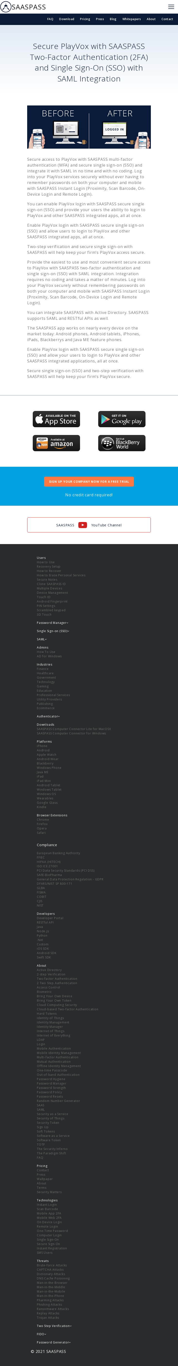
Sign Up (43, 1127)
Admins (43, 647)
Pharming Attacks (50, 1300)
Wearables (45, 798)
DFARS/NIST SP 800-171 (55, 884)
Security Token (48, 1123)
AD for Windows (49, 656)
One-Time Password (52, 1231)
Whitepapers (131, 19)
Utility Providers (49, 699)
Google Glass (47, 803)
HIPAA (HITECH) (49, 862)
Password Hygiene (51, 1079)
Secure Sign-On (48, 1244)
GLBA (41, 888)
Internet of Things (50, 1031)
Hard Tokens (47, 1014)
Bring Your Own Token (54, 1000)
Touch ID (43, 597)
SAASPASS (23, 7)
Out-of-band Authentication (58, 1075)
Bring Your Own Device (55, 996)
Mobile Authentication (54, 1048)
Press (100, 19)
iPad (40, 776)
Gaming (43, 686)
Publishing (45, 704)
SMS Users (45, 1253)
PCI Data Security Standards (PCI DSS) (66, 870)
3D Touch (44, 614)
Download (66, 19)
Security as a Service (52, 1114)
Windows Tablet (49, 789)
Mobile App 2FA (49, 1213)
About (151, 19)
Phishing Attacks (49, 1304)
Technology (46, 682)
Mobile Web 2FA (49, 1218)
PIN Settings (46, 606)
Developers (46, 914)
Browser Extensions (52, 815)
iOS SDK (43, 949)
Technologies (47, 1200)
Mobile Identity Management (59, 1053)
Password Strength (51, 1088)
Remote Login (47, 1226)
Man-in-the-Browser (52, 1283)
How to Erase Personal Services (61, 575)
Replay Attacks (48, 1313)
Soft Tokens (46, 1131)
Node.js (43, 931)
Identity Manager (50, 1027)
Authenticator (48, 716)
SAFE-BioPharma (49, 875)
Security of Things (50, 1118)
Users (41, 558)
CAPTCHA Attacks (50, 1270)
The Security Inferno (52, 1149)
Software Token (49, 1140)
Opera (42, 828)
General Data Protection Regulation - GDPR (70, 879)
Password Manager (51, 1083)
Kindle (42, 807)
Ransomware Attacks (53, 1309)
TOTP (41, 1144)
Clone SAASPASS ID (51, 584)
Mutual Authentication (54, 1062)
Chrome (43, 820)
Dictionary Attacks (51, 1274)
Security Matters (49, 1192)
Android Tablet (48, 785)
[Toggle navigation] (171, 7)
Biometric (44, 992)
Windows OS (46, 794)
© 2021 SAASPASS (48, 1351)
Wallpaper (45, 1179)
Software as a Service (53, 1136)
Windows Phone (49, 768)
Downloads (45, 725)
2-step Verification (51, 974)
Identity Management (53, 1022)
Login (41, 1044)
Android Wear (48, 759)
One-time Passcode (52, 1070)
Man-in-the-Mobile (51, 1291)
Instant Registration (52, 1248)
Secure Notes (47, 580)
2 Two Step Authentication (57, 983)
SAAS (40, 1105)
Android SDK (47, 953)
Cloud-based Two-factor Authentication (67, 1009)
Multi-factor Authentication (58, 1057)
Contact (167, 19)
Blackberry (45, 763)
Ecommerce (46, 708)
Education (44, 691)
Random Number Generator (58, 1101)
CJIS (39, 901)
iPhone (42, 746)
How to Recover (49, 571)
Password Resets (50, 1096)
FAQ (50, 19)
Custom (43, 944)
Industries (44, 664)
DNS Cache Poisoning (53, 1278)
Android (43, 750)
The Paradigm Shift (51, 1153)
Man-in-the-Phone (50, 1296)
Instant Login (47, 1205)
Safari (41, 833)
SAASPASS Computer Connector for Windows (71, 733)
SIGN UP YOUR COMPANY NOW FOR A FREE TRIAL (89, 482)
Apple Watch (47, 755)
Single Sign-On (48, 1239)
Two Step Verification (54, 1326)
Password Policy (49, 1092)
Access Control (48, 987)
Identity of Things (50, 1018)
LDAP (41, 1040)
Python (42, 935)
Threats (43, 1261)
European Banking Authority (58, 853)
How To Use (46, 652)
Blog (113, 19)
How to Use (46, 562)
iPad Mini (44, 781)
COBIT (42, 897)
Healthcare (45, 673)
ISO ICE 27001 (47, 866)
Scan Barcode (47, 1209)
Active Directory (49, 970)
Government (46, 677)
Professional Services (53, 695)
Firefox (42, 824)
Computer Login (49, 1235)
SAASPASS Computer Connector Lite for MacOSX (74, 729)
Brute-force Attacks (52, 1265)
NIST (40, 905)
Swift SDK (44, 957)
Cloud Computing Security (57, 1005)
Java (40, 927)
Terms (42, 1188)
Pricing (85, 19)
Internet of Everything (53, 1035)
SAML (41, 1110)
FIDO (42, 1334)
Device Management (52, 593)
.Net (40, 940)
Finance (43, 669)
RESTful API (45, 922)
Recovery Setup (49, 566)
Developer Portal (50, 918)
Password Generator (54, 1342)
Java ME (43, 772)
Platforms (44, 741)
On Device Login (49, 1222)
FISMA (41, 892)
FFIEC (41, 857)
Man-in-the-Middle (51, 1287)
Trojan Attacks (48, 1318)
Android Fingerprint (52, 601)
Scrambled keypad (51, 610)
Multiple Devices (49, 588)
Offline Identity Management (59, 1066)
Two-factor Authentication (57, 979)
